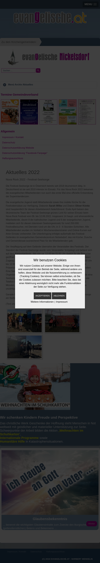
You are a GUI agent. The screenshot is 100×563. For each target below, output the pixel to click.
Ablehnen (59, 296)
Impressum (62, 302)
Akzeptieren (42, 296)
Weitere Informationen (42, 302)
